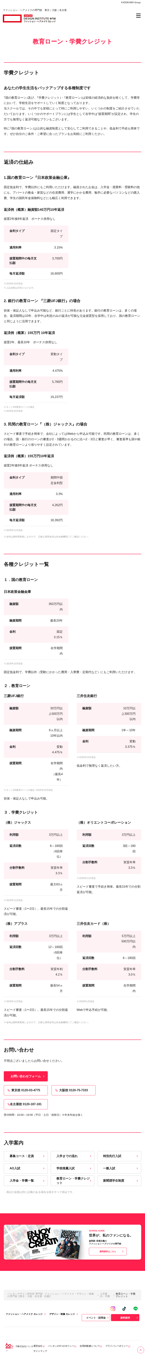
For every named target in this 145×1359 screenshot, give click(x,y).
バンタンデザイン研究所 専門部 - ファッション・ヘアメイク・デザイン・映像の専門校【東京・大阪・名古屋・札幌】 (51, 1295)
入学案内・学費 (105, 1295)
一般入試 (121, 1168)
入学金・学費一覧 (27, 1180)
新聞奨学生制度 (121, 1180)
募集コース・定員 (27, 1156)
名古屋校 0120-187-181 (24, 1104)
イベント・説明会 (98, 1317)
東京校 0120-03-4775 (23, 1090)
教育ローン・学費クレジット (74, 1180)
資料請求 (129, 1317)
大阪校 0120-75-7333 (71, 1090)
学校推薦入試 (74, 1168)
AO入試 (27, 1168)
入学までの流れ (74, 1156)
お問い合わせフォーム (28, 1076)
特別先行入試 (121, 1156)
